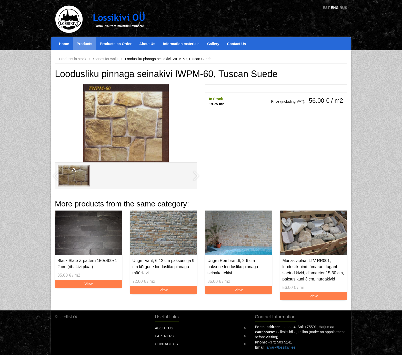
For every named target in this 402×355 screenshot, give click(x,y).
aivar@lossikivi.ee (281, 347)
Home (64, 44)
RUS (343, 8)
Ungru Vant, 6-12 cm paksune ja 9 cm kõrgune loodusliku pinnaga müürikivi (164, 266)
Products (84, 44)
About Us (147, 44)
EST (326, 8)
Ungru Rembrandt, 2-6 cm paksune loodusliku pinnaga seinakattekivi (232, 266)
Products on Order (116, 44)
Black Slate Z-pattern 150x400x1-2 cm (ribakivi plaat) (87, 263)
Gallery (213, 44)
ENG (334, 8)
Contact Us (236, 44)
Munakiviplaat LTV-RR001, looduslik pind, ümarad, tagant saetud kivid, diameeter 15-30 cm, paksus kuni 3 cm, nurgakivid (313, 269)
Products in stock (72, 59)
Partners (164, 336)
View (88, 283)
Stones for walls (105, 59)
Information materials (181, 44)
